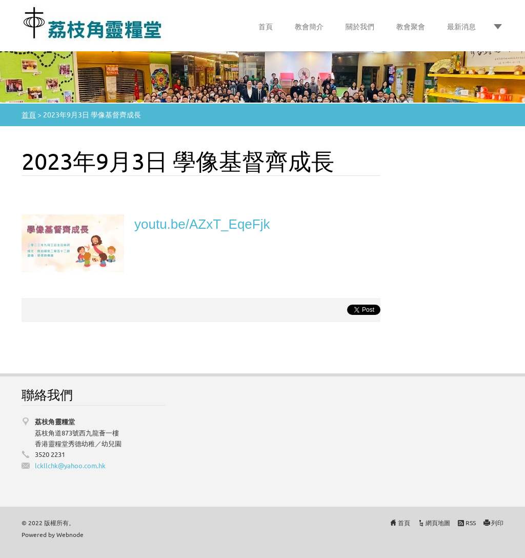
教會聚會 (410, 26)
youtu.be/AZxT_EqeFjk (202, 224)
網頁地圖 (438, 523)
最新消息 (461, 26)
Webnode (70, 534)
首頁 (265, 26)
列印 (497, 523)
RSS (471, 523)
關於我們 (360, 26)
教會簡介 (309, 26)
